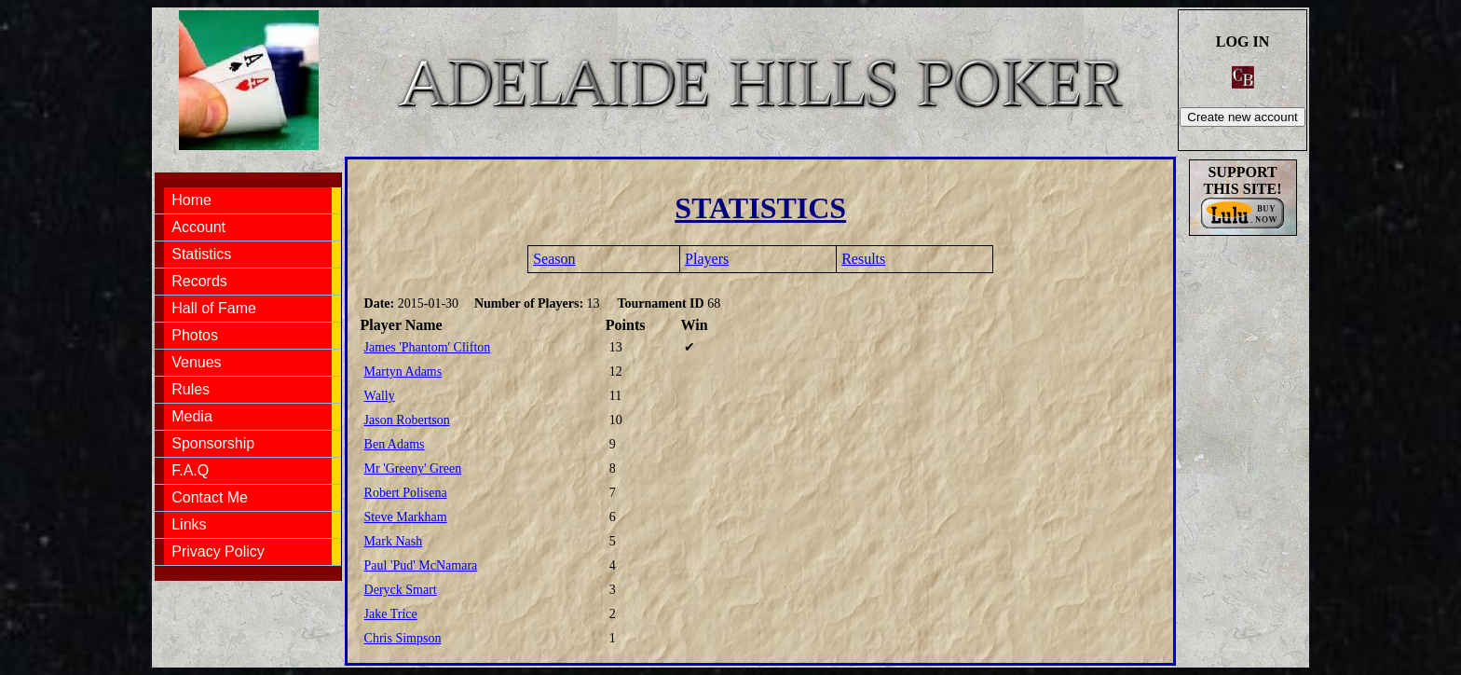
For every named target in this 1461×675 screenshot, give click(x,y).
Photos (194, 335)
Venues (196, 362)
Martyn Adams (403, 372)
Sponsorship (212, 443)
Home (191, 200)
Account (198, 227)
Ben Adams (394, 444)
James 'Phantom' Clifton (427, 347)
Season (554, 259)
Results (863, 259)
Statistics (201, 254)
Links (188, 524)
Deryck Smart (400, 590)
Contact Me (209, 497)
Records (199, 281)
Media (191, 416)
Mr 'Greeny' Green (413, 468)
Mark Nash (393, 541)
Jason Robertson (407, 420)
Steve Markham (405, 517)
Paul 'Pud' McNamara (421, 565)
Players (707, 259)
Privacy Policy (218, 551)
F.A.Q (190, 470)
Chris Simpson (403, 638)
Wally (379, 396)
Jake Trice (390, 614)
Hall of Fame (213, 308)
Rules (190, 389)
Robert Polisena (405, 493)
